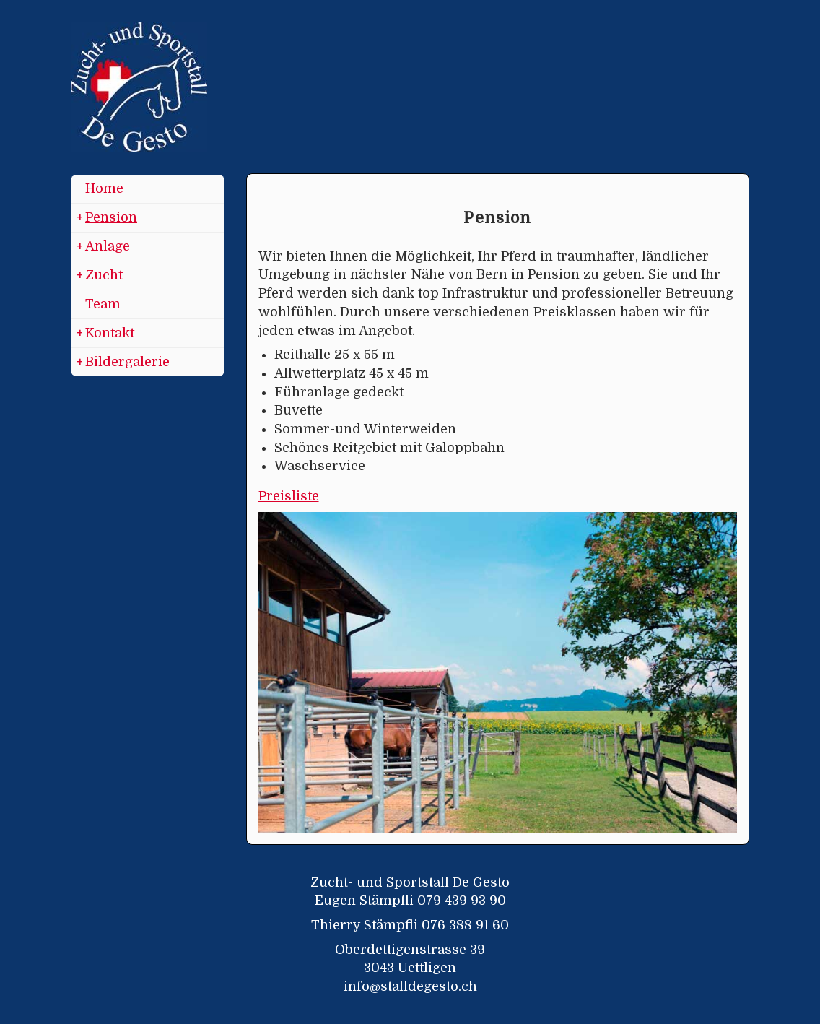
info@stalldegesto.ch (410, 986)
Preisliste (288, 496)
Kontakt (105, 334)
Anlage (103, 247)
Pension (107, 218)
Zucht (100, 276)
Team (103, 304)
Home (104, 188)
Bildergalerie (123, 362)
